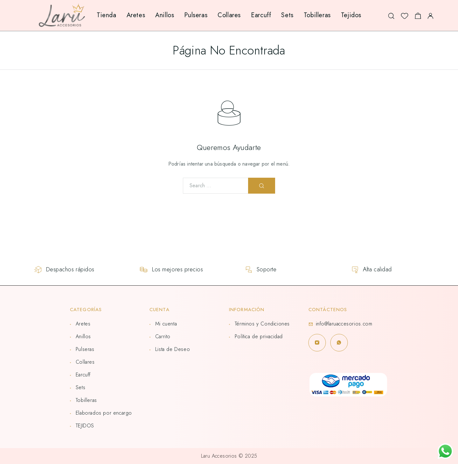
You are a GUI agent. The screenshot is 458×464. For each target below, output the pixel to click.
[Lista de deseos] (404, 17)
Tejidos (351, 15)
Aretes (136, 15)
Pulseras (195, 15)
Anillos (164, 15)
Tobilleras (317, 15)
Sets (287, 15)
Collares (229, 15)
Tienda (106, 15)
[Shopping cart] (418, 17)
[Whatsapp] (339, 342)
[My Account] (430, 15)
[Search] (391, 15)
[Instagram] (317, 342)
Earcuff (261, 15)
